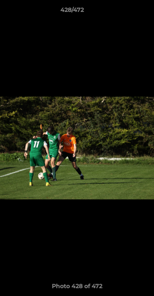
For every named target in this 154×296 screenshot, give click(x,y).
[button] (124, 12)
